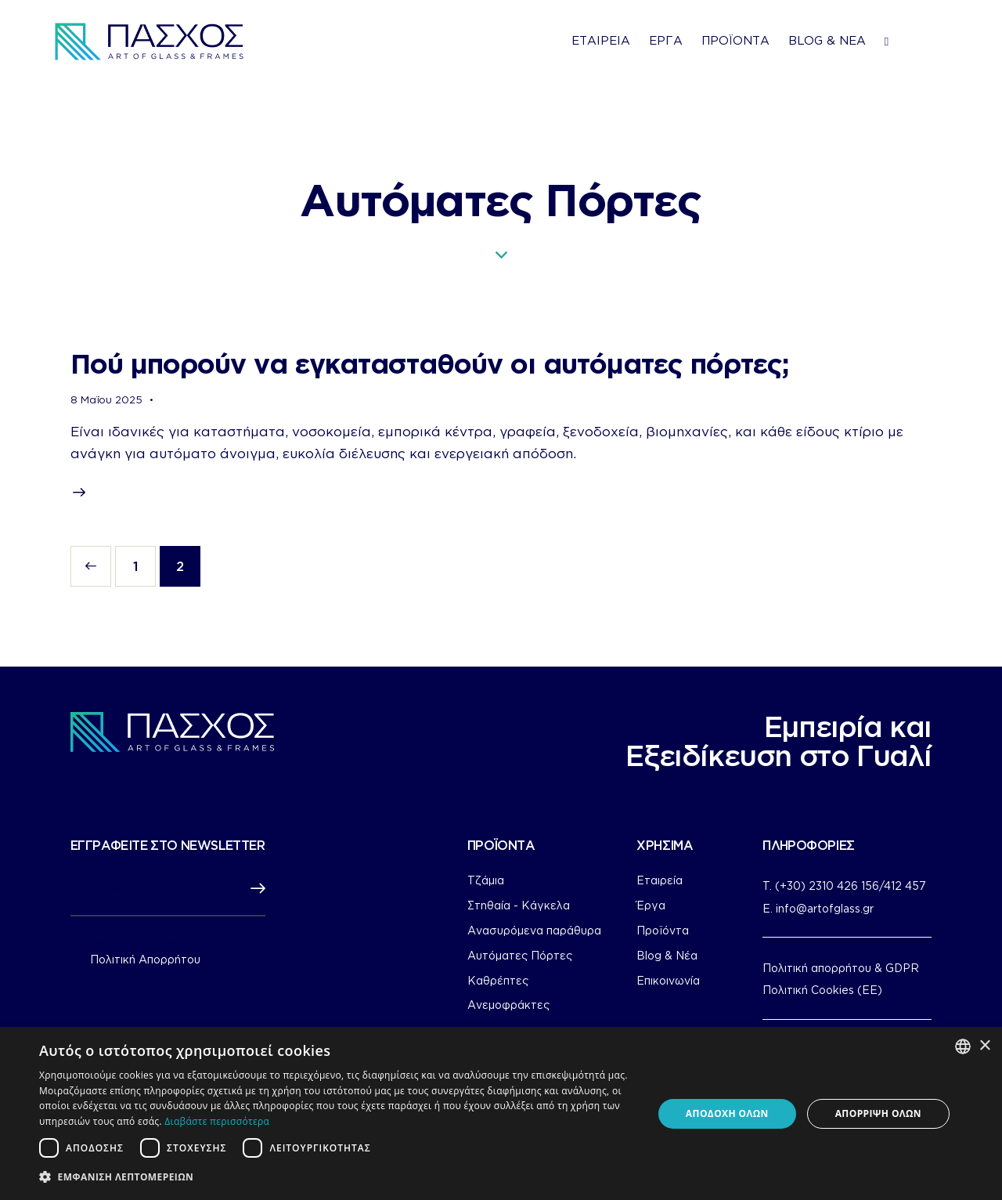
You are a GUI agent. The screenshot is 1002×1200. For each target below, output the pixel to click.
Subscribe (253, 889)
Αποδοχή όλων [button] (727, 1113)
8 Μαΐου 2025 (106, 399)
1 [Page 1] (145, 559)
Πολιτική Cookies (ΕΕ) (822, 990)
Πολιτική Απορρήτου (145, 959)
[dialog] (501, 1113)
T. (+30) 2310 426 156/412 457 (844, 885)
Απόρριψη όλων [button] (878, 1113)
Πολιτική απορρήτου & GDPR (840, 968)
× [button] (984, 1046)
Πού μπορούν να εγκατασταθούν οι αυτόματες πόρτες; (429, 363)
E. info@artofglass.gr (818, 908)
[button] (337, 1177)
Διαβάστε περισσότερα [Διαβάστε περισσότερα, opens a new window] (216, 1121)
